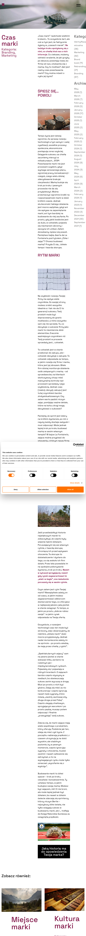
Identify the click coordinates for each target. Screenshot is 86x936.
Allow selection (43, 489)
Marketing (9, 55)
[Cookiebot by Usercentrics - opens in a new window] (75, 444)
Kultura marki (67, 922)
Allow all (70, 489)
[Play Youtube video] (54, 832)
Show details (75, 483)
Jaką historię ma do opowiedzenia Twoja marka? (54, 851)
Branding (8, 52)
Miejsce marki (24, 923)
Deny (16, 489)
